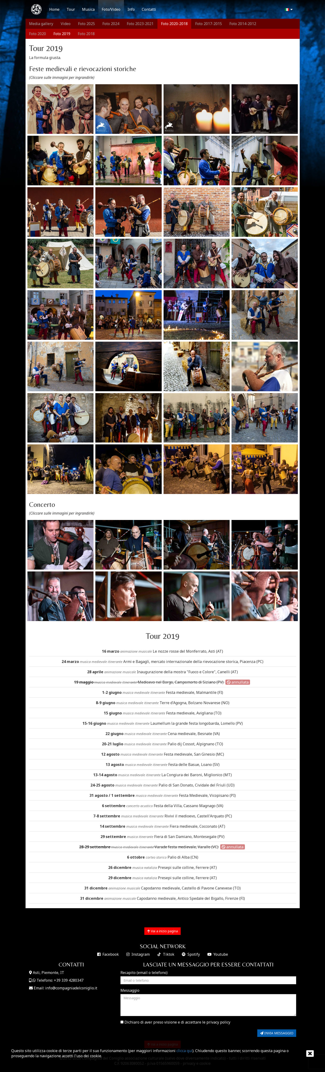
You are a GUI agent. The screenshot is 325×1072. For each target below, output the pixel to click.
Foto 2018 (86, 33)
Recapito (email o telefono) (144, 972)
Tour (71, 9)
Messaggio (129, 990)
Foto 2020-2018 (174, 23)
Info (131, 9)
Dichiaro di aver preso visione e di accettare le (175, 1022)
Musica (88, 9)
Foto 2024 (110, 23)
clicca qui (184, 1050)
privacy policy (218, 1022)
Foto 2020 (37, 33)
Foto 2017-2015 (208, 23)
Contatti (149, 9)
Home (54, 9)
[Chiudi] (308, 1053)
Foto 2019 (61, 33)
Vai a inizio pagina (162, 931)
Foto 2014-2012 (242, 23)
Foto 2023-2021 (140, 23)
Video (66, 23)
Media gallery (41, 23)
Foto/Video (111, 9)
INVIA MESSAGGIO (276, 1033)
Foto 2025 (86, 23)
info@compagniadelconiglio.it (71, 988)
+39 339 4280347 (68, 980)
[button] (288, 9)
